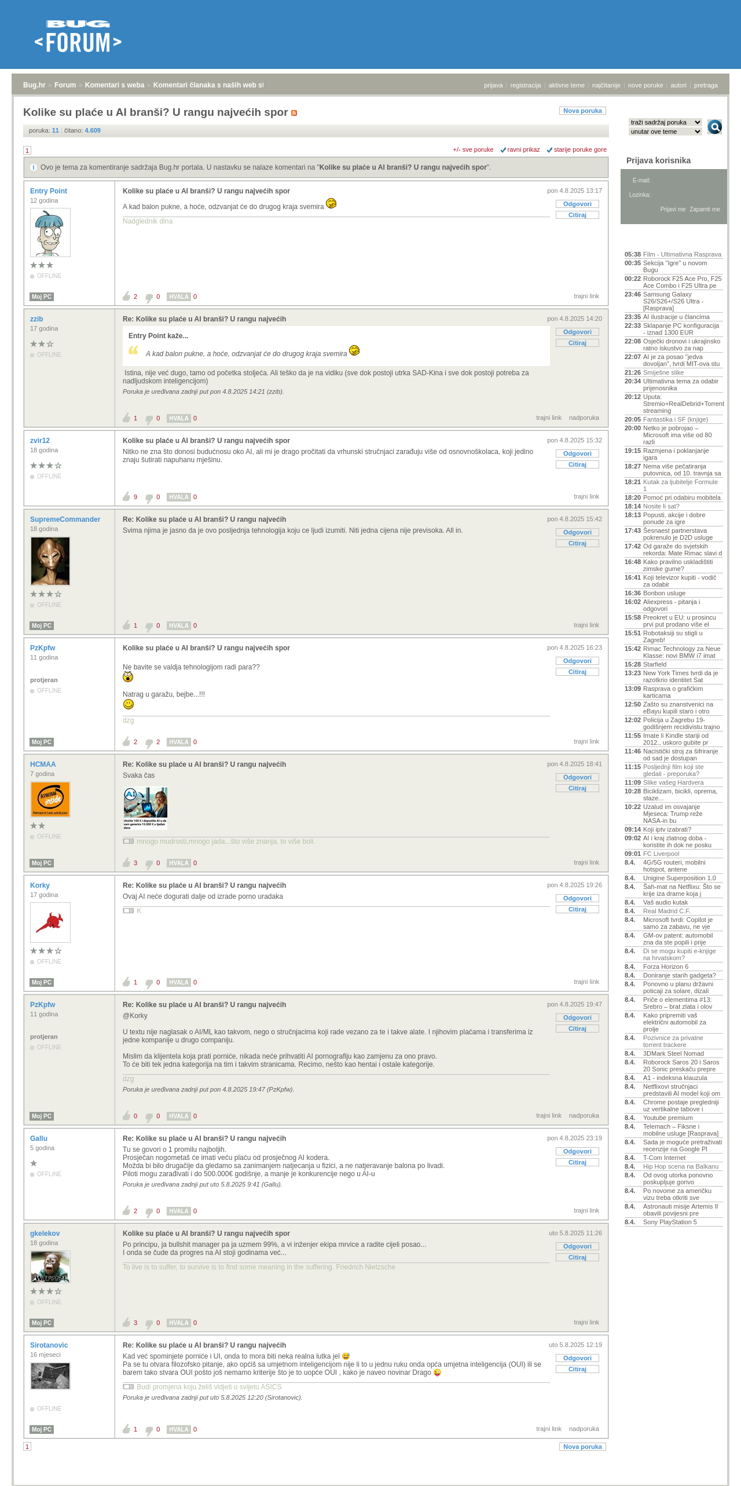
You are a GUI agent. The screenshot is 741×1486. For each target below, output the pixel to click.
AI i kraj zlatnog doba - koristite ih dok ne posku (677, 841)
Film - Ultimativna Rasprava (682, 254)
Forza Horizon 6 (665, 966)
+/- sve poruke (473, 149)
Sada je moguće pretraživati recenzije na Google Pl (682, 1145)
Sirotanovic (50, 1345)
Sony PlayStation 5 (670, 1221)
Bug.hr (34, 85)
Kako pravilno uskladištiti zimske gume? (678, 565)
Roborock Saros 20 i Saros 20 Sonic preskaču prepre (681, 1066)
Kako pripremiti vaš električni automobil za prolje (674, 1022)
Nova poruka (582, 110)
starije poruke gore (580, 149)
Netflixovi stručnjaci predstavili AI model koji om (681, 1090)
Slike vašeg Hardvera (673, 782)
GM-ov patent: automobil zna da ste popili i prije (678, 939)
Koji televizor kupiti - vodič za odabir (680, 581)
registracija (526, 85)
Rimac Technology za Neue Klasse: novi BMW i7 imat (682, 652)
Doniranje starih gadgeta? (679, 975)
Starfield (654, 664)
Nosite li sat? (661, 506)
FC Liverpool (661, 853)
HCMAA (44, 764)
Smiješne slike (663, 372)
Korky (41, 885)
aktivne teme (567, 85)
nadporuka (584, 417)
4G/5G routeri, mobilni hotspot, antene (674, 866)
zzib (37, 319)
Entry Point (49, 191)
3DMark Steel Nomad (673, 1053)
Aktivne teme (651, 238)
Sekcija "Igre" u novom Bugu (675, 266)
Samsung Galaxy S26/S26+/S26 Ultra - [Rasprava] (673, 301)
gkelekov (46, 1233)
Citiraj (577, 214)
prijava (493, 85)
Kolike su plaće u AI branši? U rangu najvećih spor (403, 167)
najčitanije (606, 85)
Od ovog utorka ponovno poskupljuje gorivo (678, 1178)
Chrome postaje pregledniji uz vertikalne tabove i (681, 1105)
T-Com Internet (664, 1157)
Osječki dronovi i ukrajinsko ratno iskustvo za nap (681, 345)
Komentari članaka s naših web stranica (219, 85)
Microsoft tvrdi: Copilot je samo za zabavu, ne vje (678, 923)
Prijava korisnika (658, 160)
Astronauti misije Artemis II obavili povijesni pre (680, 1210)
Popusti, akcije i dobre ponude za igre (674, 518)
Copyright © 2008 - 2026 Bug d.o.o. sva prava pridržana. (370, 1482)
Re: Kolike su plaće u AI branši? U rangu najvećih (204, 319)
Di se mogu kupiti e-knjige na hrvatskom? (679, 954)
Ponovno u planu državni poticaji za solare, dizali (678, 987)
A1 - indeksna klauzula (675, 1077)
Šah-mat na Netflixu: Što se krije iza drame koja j (682, 890)
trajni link (586, 295)
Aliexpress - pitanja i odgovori (671, 605)
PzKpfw (43, 648)
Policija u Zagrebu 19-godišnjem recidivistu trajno (681, 723)
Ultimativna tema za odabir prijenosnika (680, 384)
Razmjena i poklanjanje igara (676, 454)
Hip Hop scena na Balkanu (680, 1166)
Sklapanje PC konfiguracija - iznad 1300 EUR (681, 329)
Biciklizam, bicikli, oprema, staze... (680, 794)
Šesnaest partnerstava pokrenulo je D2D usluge (678, 534)
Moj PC (42, 297)
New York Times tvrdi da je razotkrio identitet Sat (680, 676)
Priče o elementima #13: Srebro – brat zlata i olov (677, 1003)
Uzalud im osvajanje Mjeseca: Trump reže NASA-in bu (673, 813)
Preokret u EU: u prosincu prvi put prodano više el (679, 621)
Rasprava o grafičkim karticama (673, 692)
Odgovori (577, 203)
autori (679, 85)
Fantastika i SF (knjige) (675, 419)
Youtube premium (668, 1117)
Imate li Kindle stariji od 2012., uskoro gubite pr (676, 739)
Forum (65, 85)
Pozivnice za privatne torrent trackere (673, 1041)
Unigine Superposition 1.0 (679, 877)
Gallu (39, 1138)
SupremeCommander (66, 519)
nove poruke (645, 85)
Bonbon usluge (664, 593)
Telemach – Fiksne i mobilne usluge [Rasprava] (680, 1130)
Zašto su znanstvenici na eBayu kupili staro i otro (678, 708)
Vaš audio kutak (665, 902)
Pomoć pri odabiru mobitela (682, 497)
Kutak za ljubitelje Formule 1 (680, 485)
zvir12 (41, 441)
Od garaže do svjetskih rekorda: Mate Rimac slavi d (682, 550)
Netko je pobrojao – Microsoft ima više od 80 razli (677, 434)
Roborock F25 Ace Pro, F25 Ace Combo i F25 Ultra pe (682, 282)
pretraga (706, 85)
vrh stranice (709, 1469)
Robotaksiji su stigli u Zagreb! (673, 636)
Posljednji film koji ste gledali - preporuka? (673, 770)
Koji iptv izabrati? (667, 829)
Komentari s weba (115, 85)
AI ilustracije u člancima (676, 316)
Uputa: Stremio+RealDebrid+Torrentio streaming (683, 403)
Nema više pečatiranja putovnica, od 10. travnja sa (682, 470)
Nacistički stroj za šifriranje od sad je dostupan (680, 755)
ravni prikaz (524, 149)
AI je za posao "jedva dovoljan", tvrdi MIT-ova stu (681, 360)
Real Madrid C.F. (667, 910)
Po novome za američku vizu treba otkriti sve (677, 1194)
